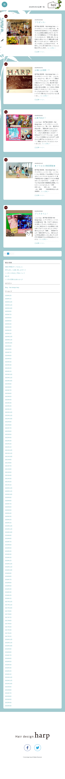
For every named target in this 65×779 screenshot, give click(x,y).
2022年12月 (8, 412)
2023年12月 (8, 374)
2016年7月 (8, 655)
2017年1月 (8, 636)
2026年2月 (8, 295)
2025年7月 (8, 314)
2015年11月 (8, 680)
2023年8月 (8, 387)
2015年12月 (8, 677)
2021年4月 (8, 475)
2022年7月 (8, 428)
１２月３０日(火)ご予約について (15, 273)
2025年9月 (8, 311)
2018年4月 (8, 589)
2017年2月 (8, 633)
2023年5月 (8, 396)
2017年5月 (8, 623)
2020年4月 (8, 513)
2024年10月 (8, 343)
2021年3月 (8, 478)
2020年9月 (8, 497)
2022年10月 (8, 418)
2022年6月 (8, 431)
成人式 (7, 276)
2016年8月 (8, 652)
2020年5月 (8, 510)
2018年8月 (8, 576)
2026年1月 (8, 298)
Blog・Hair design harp (12, 287)
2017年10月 (8, 608)
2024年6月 (8, 355)
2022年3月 (8, 440)
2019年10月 (8, 532)
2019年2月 (8, 557)
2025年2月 (8, 330)
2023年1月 (8, 409)
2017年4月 (8, 627)
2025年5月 (8, 321)
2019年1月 (8, 560)
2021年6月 (8, 469)
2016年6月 (8, 658)
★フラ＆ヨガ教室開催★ (45, 166)
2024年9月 (8, 346)
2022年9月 (8, 421)
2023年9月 (8, 384)
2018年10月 (8, 570)
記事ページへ (40, 52)
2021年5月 (8, 472)
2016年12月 (8, 639)
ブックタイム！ (41, 214)
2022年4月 (8, 437)
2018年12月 (8, 563)
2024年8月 (8, 349)
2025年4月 (8, 324)
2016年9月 (8, 649)
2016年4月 (8, 664)
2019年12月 (8, 526)
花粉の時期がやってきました (14, 267)
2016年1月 (8, 674)
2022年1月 (8, 447)
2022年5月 (8, 434)
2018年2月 (8, 595)
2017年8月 (8, 614)
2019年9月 (8, 535)
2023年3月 (8, 403)
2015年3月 (8, 705)
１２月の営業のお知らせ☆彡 (14, 279)
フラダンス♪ (40, 22)
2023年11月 (8, 377)
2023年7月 (8, 390)
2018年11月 (8, 567)
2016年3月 (8, 668)
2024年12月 (8, 336)
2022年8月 (8, 425)
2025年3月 (8, 327)
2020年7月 (8, 504)
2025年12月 (8, 302)
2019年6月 (8, 545)
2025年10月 (8, 308)
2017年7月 (8, 617)
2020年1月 (8, 522)
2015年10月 (8, 683)
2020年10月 (8, 494)
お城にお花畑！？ (42, 70)
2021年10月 (8, 456)
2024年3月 (8, 365)
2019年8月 (8, 538)
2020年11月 (8, 491)
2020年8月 (8, 500)
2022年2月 (8, 444)
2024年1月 (8, 371)
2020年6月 (8, 507)
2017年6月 (8, 620)
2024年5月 (8, 358)
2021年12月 (8, 450)
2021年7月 (8, 466)
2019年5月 (8, 548)
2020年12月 (8, 488)
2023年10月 (8, 380)
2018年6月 (8, 582)
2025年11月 (8, 305)
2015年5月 (8, 699)
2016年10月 (8, 645)
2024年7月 (8, 352)
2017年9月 (8, 611)
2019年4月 (8, 551)
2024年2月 (8, 368)
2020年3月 (8, 516)
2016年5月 (8, 661)
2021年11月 (8, 453)
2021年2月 (8, 481)
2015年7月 (8, 693)
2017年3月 (8, 630)
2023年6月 (8, 393)
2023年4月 (8, 399)
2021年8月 (8, 463)
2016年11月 (8, 642)
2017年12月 (8, 601)
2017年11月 (8, 605)
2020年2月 (8, 519)
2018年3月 (8, 592)
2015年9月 (8, 687)
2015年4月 (8, 702)
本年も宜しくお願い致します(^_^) (15, 270)
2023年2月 (8, 406)
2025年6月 (8, 317)
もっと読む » (51, 48)
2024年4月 (8, 362)
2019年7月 (8, 541)
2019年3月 (8, 554)
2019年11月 (8, 529)
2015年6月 (8, 696)
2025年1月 (8, 333)
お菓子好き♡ (40, 118)
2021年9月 (8, 459)
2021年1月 (8, 485)
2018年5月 (8, 586)
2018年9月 (8, 573)
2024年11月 (8, 339)
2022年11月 (8, 415)
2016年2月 (8, 671)
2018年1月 (8, 598)
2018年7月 (8, 579)
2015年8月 (8, 690)
